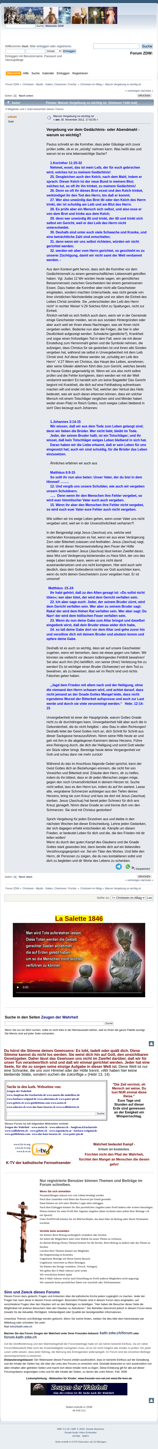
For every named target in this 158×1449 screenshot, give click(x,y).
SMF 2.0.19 (63, 1429)
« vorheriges (132, 90)
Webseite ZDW (54, 25)
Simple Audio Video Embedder (81, 1432)
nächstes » (147, 90)
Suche (10, 1017)
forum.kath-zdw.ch (20, 1337)
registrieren (64, 46)
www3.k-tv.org (22, 1144)
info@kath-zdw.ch (21, 1326)
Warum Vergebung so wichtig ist (73, 116)
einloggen (43, 46)
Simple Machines (95, 1429)
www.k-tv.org (22, 1147)
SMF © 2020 (78, 1429)
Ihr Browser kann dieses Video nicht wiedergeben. (79, 960)
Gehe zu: (103, 897)
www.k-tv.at (23, 1151)
